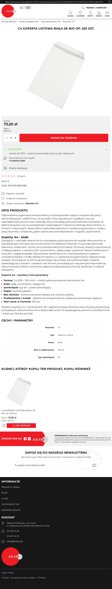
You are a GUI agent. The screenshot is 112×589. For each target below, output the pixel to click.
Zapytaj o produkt (15, 193)
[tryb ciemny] (21, 7)
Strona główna (8, 21)
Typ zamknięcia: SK (50, 21)
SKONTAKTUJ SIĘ (10, 504)
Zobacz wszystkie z (22, 203)
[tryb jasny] (28, 7)
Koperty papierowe (28, 21)
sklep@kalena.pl (15, 541)
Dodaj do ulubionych (16, 198)
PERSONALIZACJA (10, 510)
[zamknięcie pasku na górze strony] (109, 2)
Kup (17, 425)
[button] (6, 138)
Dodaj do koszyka (64, 138)
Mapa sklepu (7, 572)
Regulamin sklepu (10, 487)
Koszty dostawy (18, 168)
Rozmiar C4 (69, 21)
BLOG (4, 492)
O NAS (4, 498)
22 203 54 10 (13, 536)
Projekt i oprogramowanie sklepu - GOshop (23, 577)
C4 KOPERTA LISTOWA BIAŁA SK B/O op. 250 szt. (18, 412)
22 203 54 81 (13, 531)
